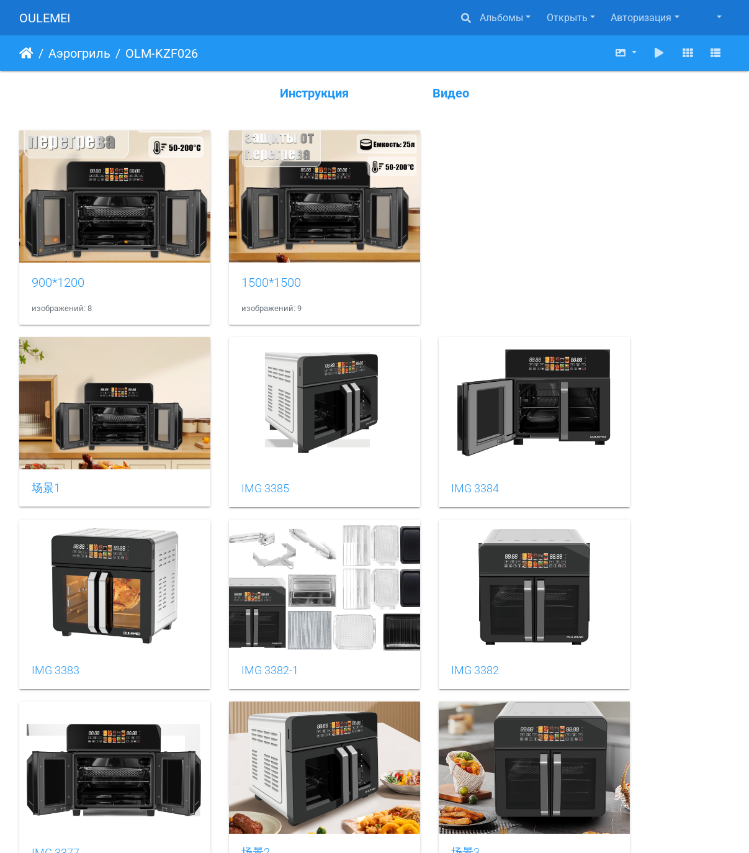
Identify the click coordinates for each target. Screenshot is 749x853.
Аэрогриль (79, 53)
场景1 (46, 450)
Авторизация (641, 18)
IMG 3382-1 (60, 613)
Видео (451, 93)
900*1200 (58, 263)
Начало (26, 53)
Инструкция (314, 93)
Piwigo (393, 827)
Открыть (567, 18)
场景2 (592, 613)
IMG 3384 (420, 450)
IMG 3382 (238, 613)
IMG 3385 (238, 450)
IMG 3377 (420, 613)
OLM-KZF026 (161, 53)
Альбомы (501, 18)
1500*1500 (244, 263)
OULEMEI (44, 18)
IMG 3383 (602, 450)
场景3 (46, 776)
